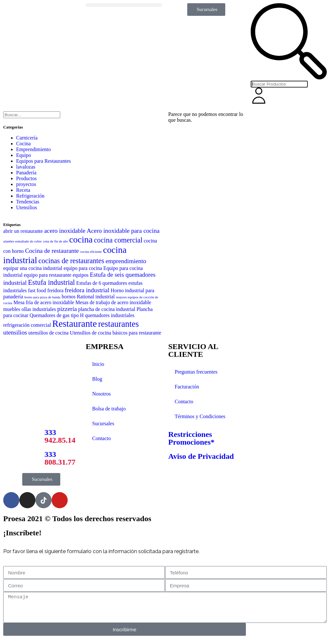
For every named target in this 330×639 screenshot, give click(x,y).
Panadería (26, 172)
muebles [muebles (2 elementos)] (11, 309)
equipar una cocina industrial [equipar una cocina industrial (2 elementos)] (32, 268)
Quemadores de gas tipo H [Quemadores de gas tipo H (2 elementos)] (57, 315)
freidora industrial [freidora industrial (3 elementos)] (87, 290)
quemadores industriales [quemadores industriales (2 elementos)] (109, 315)
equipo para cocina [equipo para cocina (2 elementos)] (82, 268)
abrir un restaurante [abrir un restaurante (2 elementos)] (23, 231)
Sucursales (103, 423)
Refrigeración (30, 196)
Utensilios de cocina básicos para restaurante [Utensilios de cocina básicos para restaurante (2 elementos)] (115, 332)
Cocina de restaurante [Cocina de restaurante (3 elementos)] (52, 250)
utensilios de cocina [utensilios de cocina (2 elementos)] (48, 332)
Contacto (101, 438)
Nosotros (101, 394)
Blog (97, 379)
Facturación (187, 386)
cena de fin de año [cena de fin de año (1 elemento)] (55, 241)
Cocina (23, 143)
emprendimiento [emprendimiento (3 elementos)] (125, 261)
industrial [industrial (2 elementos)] (105, 296)
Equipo (23, 155)
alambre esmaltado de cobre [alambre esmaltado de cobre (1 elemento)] (22, 241)
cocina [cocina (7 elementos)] (81, 239)
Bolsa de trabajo (109, 408)
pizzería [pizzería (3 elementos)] (67, 308)
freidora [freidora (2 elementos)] (55, 290)
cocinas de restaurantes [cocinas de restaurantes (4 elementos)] (71, 261)
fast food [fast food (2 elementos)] (37, 290)
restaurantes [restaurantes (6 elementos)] (118, 324)
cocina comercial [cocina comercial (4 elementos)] (118, 240)
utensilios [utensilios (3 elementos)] (15, 332)
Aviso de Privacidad (201, 456)
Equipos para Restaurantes (43, 161)
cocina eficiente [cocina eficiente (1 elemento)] (91, 251)
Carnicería (27, 137)
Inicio (98, 364)
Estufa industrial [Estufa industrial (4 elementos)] (51, 282)
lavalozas (25, 167)
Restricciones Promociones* (191, 438)
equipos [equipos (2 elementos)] (80, 275)
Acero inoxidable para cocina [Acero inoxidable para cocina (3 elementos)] (123, 230)
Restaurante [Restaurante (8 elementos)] (74, 323)
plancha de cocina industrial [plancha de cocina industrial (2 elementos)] (106, 309)
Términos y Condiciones (200, 416)
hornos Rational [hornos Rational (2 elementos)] (78, 296)
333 (59, 436)
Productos (26, 178)
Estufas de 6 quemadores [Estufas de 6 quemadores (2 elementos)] (101, 283)
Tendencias (27, 201)
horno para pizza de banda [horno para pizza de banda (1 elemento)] (42, 297)
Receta (23, 190)
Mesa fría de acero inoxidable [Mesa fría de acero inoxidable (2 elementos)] (44, 302)
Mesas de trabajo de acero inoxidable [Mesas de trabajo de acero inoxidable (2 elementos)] (113, 302)
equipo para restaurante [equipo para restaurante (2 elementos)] (48, 275)
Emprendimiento (33, 149)
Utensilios (26, 207)
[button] (124, 5)
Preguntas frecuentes (196, 372)
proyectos (26, 184)
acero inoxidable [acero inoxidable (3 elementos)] (64, 230)
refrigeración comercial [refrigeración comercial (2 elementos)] (27, 325)
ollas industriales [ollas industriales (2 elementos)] (39, 309)
